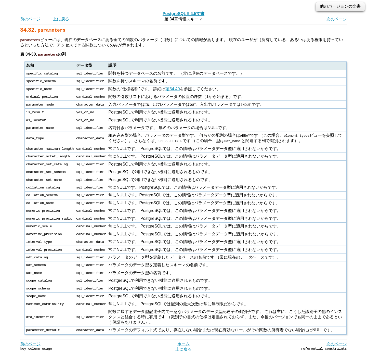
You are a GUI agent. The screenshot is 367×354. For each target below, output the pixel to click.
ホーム (183, 344)
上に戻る (61, 19)
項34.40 (172, 89)
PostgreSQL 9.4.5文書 (183, 13)
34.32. (42, 30)
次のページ (336, 19)
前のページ (30, 19)
